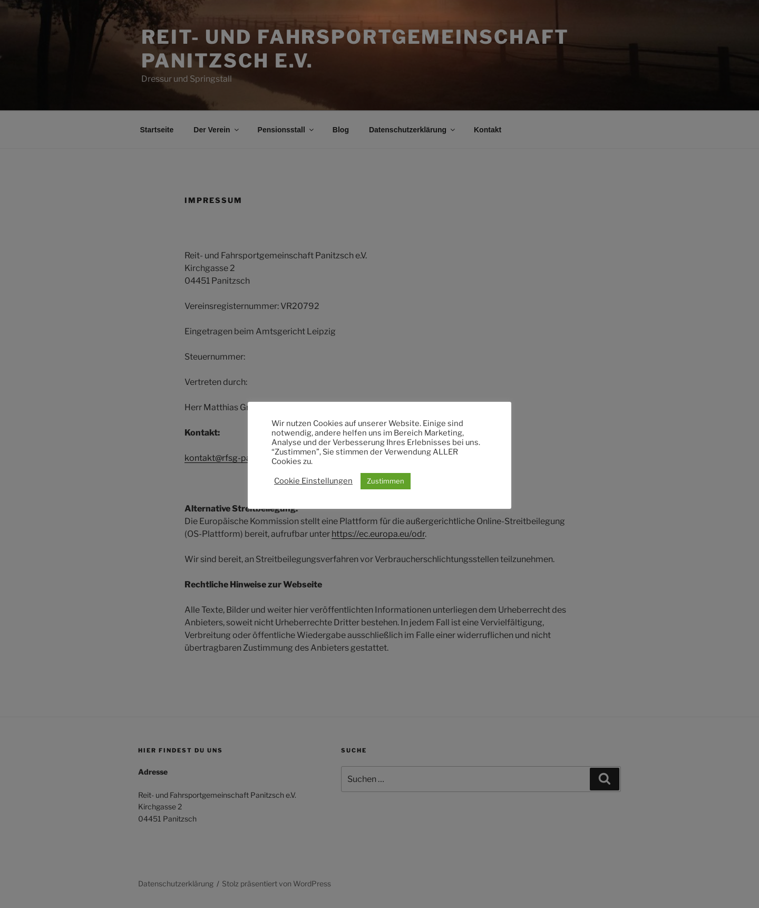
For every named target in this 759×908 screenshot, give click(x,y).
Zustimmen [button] (385, 481)
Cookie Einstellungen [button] (313, 481)
